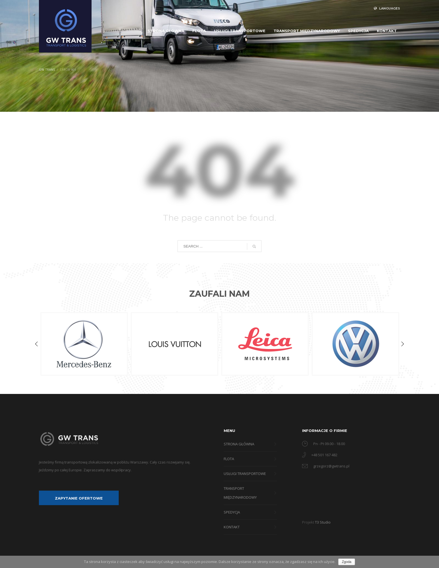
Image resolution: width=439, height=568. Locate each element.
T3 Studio (323, 522)
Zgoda (346, 562)
